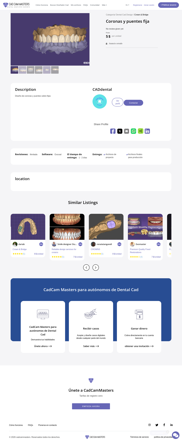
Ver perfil (120, 102)
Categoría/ (110, 14)
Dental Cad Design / (125, 14)
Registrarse (137, 5)
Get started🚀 (160, 432)
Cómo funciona (42, 5)
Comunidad (94, 5)
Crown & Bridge (141, 14)
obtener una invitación (139, 346)
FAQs (85, 5)
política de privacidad (163, 437)
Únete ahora (43, 346)
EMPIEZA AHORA (91, 406)
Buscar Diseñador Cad (59, 5)
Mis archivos (76, 5)
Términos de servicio (139, 437)
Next (170, 238)
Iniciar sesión (149, 5)
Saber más (91, 346)
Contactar (141, 102)
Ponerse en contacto (47, 425)
